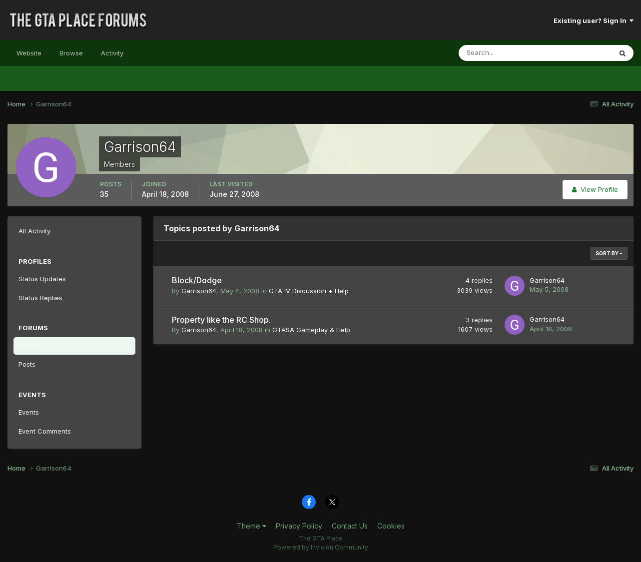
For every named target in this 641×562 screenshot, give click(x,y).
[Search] (503, 53)
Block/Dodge (197, 280)
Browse (71, 53)
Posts (26, 364)
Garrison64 (198, 291)
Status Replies (40, 298)
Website (28, 53)
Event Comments (44, 431)
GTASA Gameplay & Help (311, 330)
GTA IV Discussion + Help (309, 291)
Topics (28, 346)
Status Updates (42, 279)
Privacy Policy (299, 526)
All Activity (34, 231)
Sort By (609, 253)
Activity (112, 53)
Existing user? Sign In (594, 20)
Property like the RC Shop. (221, 320)
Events (28, 412)
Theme (251, 526)
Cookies (391, 526)
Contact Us (350, 526)
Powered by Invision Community (320, 547)
